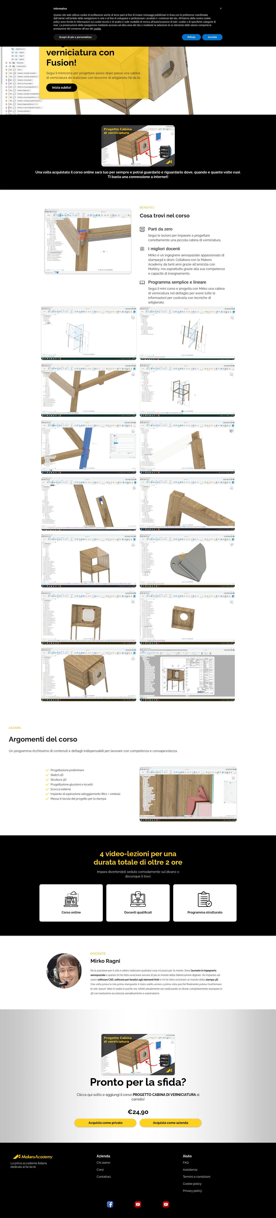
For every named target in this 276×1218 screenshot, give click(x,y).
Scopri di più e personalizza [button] (75, 37)
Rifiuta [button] (191, 37)
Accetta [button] (212, 37)
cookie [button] (97, 28)
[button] (221, 8)
